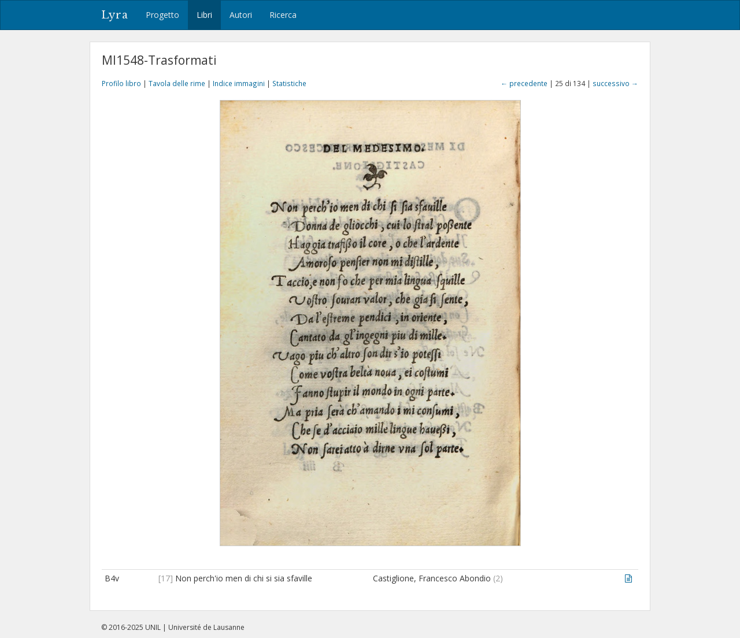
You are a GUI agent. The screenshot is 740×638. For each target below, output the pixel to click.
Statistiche (289, 83)
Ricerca (283, 14)
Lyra (114, 15)
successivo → (615, 83)
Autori (241, 14)
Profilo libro (121, 83)
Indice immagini (239, 83)
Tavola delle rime (177, 83)
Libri (204, 14)
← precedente (524, 83)
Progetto (162, 14)
